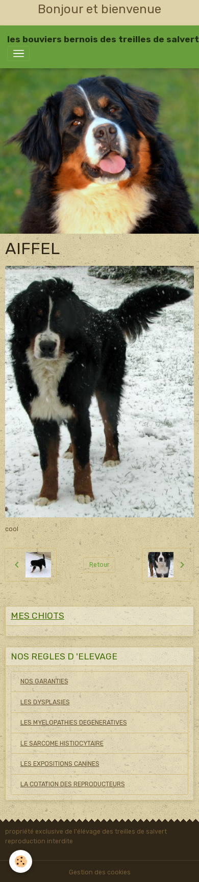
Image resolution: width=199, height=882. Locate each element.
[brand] (103, 39)
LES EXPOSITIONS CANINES (60, 763)
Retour (99, 564)
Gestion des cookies (100, 872)
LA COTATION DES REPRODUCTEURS (72, 784)
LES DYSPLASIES (45, 702)
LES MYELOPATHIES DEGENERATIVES (73, 722)
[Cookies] (20, 861)
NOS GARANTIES (44, 681)
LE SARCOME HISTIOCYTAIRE (62, 743)
